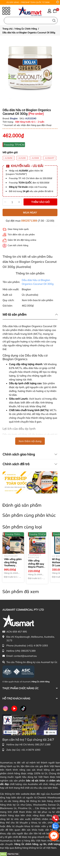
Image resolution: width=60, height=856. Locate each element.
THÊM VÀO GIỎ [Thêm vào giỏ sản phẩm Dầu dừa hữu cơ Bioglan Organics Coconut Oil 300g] (40, 202)
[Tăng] (19, 202)
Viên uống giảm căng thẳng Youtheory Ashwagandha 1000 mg (13, 565)
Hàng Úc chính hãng (40, 681)
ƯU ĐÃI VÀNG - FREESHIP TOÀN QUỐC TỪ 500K (28, 2)
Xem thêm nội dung (30, 441)
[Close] (57, 2)
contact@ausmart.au (25, 655)
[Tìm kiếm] (54, 20)
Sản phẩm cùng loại (22, 527)
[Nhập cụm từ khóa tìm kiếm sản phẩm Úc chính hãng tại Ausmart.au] (31, 20)
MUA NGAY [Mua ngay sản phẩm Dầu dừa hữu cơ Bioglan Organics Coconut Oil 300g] (30, 212)
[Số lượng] (12, 202)
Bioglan (14, 118)
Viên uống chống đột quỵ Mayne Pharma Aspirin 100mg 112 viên (36, 567)
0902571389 (29, 220)
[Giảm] (5, 202)
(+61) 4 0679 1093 (37, 645)
